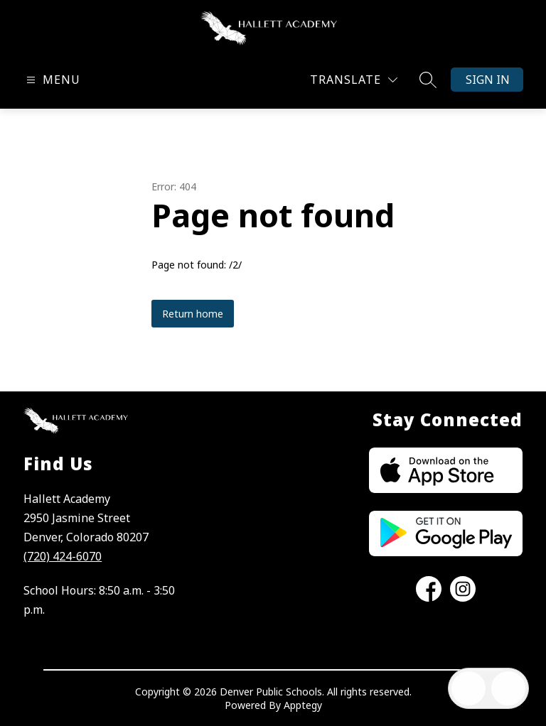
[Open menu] (51, 80)
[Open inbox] (468, 688)
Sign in (488, 79)
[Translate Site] (353, 80)
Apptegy (303, 705)
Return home (192, 313)
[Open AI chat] (508, 688)
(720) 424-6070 (62, 556)
